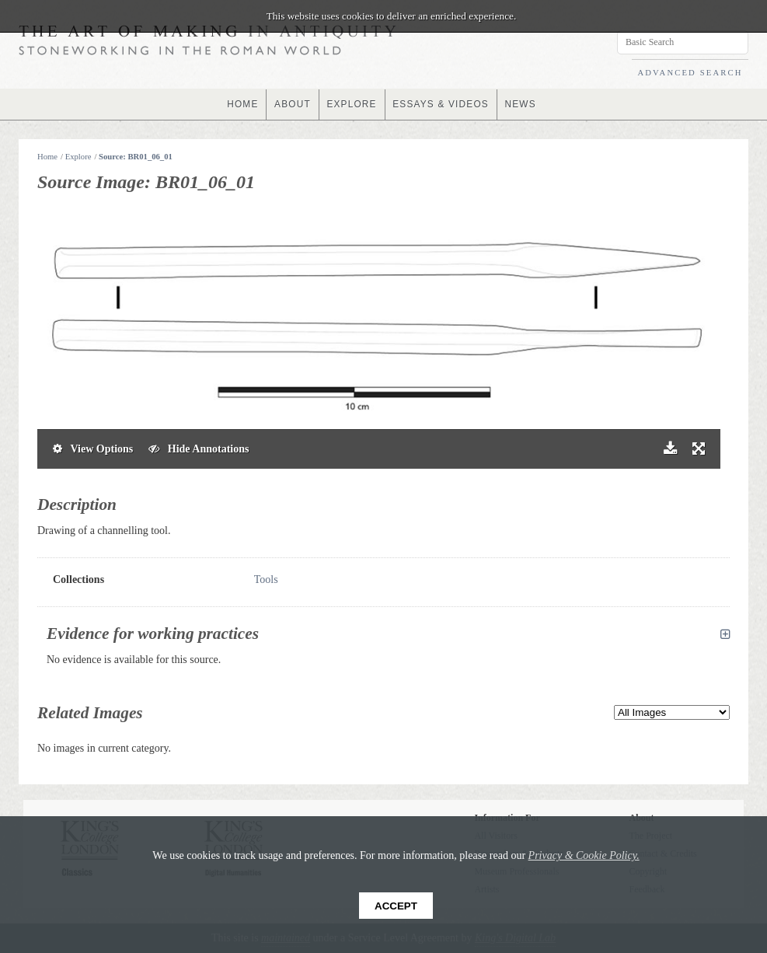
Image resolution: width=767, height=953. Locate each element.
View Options (93, 449)
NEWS (522, 104)
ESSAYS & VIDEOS (441, 104)
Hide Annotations (198, 449)
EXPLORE (351, 104)
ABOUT (292, 104)
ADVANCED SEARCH (689, 72)
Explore (78, 156)
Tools (266, 579)
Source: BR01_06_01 (136, 156)
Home (47, 156)
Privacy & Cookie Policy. (584, 855)
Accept (396, 906)
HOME (241, 104)
